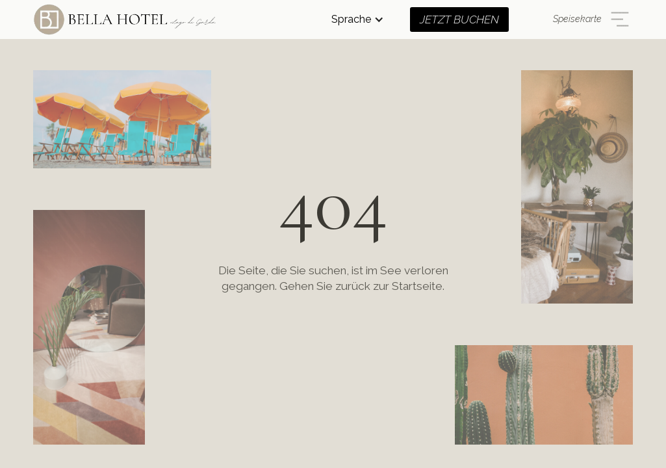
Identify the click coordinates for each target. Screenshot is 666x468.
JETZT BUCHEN (459, 19)
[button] (357, 19)
